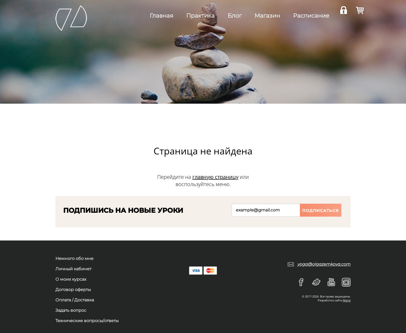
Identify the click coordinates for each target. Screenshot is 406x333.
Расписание (311, 15)
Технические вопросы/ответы (87, 320)
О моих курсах (70, 279)
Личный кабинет (73, 268)
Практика (200, 15)
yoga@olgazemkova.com (324, 264)
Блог (235, 15)
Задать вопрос (70, 310)
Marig (347, 300)
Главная (161, 15)
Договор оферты (73, 289)
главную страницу (215, 176)
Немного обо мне (74, 258)
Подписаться (320, 210)
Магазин (267, 15)
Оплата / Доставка (74, 299)
